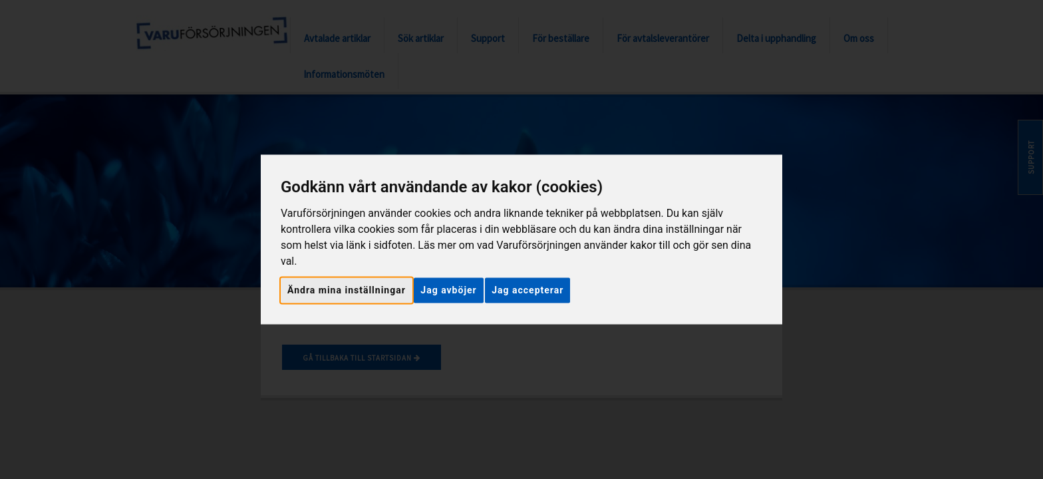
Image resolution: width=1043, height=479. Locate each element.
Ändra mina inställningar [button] (346, 290)
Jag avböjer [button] (448, 290)
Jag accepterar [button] (527, 290)
